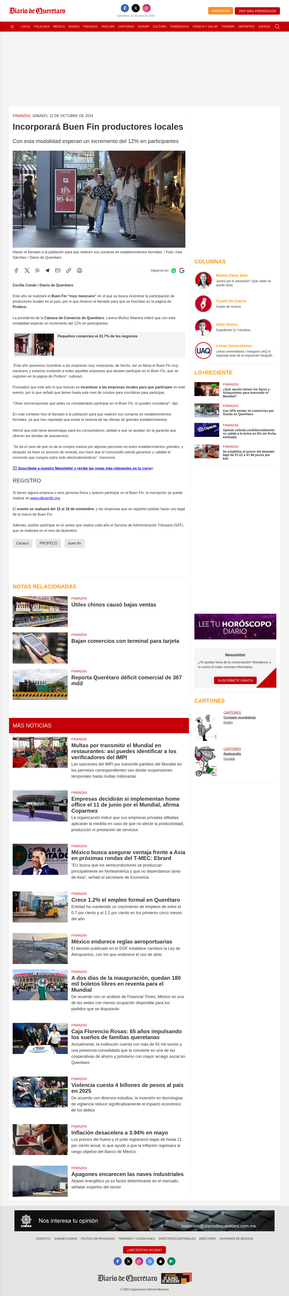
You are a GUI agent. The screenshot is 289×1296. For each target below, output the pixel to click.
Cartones (126, 26)
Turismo (228, 26)
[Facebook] (125, 8)
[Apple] (161, 1261)
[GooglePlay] (172, 1261)
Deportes (246, 26)
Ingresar (220, 11)
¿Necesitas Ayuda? (144, 1250)
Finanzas (90, 26)
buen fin (74, 543)
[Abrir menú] (12, 26)
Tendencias (179, 26)
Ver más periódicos (257, 11)
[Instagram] (146, 8)
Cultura (159, 26)
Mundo (73, 26)
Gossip (143, 26)
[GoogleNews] (150, 1261)
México (59, 26)
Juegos (264, 26)
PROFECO (48, 543)
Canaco (22, 543)
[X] (136, 8)
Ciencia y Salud (205, 26)
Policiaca (42, 26)
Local (25, 26)
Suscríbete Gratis (235, 680)
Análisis (108, 26)
